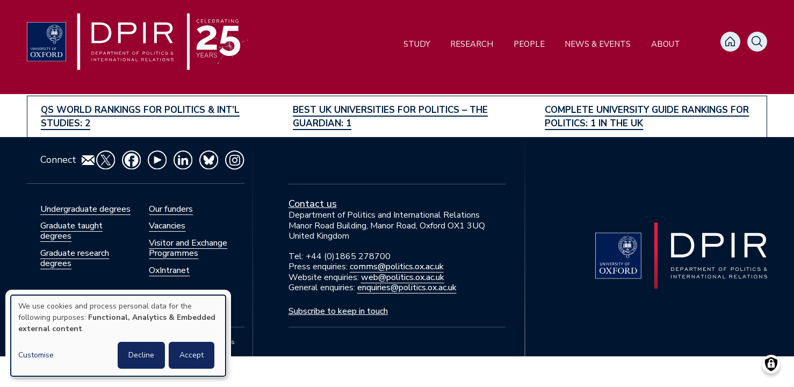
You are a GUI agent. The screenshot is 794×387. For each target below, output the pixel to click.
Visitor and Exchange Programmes (188, 248)
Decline (141, 355)
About (665, 44)
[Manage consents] (771, 364)
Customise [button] (36, 355)
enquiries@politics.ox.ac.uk (407, 287)
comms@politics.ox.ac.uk (397, 267)
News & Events (598, 44)
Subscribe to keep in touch (338, 311)
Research (471, 44)
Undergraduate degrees (85, 209)
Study (416, 44)
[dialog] (118, 335)
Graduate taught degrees (71, 231)
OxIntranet (169, 270)
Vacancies (167, 226)
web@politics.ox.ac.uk (402, 277)
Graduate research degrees (74, 258)
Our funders (171, 209)
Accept (191, 355)
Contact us (312, 203)
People (529, 44)
